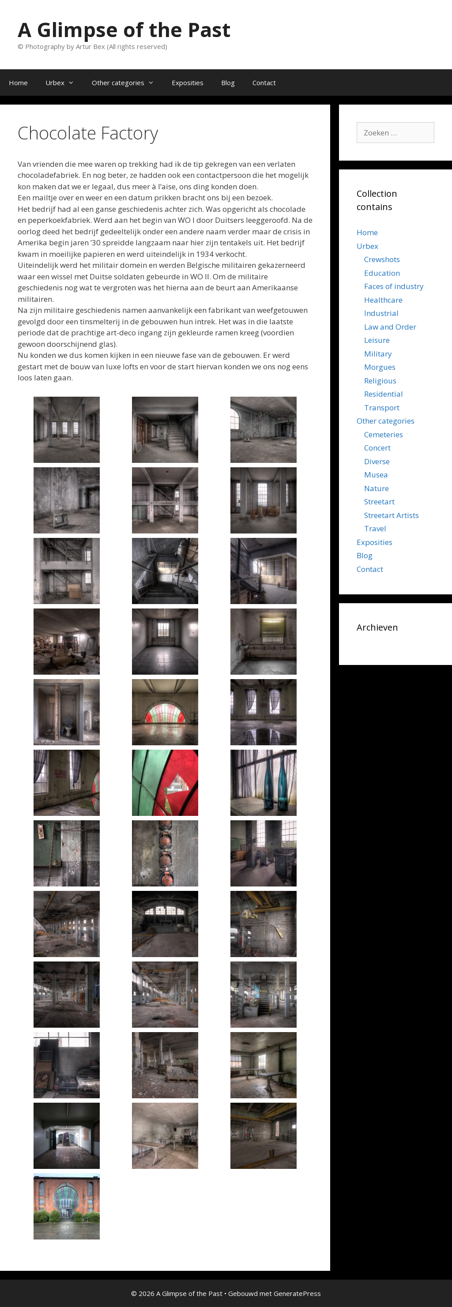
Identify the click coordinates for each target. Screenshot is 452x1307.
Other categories (127, 82)
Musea (376, 474)
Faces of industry (394, 286)
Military (378, 354)
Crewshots (382, 259)
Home (18, 82)
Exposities (187, 82)
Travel (375, 528)
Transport (381, 407)
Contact (264, 82)
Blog (228, 82)
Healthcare (383, 300)
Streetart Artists (391, 515)
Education (382, 273)
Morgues (380, 367)
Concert (377, 448)
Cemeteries (383, 434)
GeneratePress (297, 1293)
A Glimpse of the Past (124, 29)
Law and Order (390, 327)
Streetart (379, 501)
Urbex (64, 82)
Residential (383, 394)
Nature (376, 488)
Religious (380, 381)
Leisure (377, 340)
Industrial (381, 313)
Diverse (377, 461)
